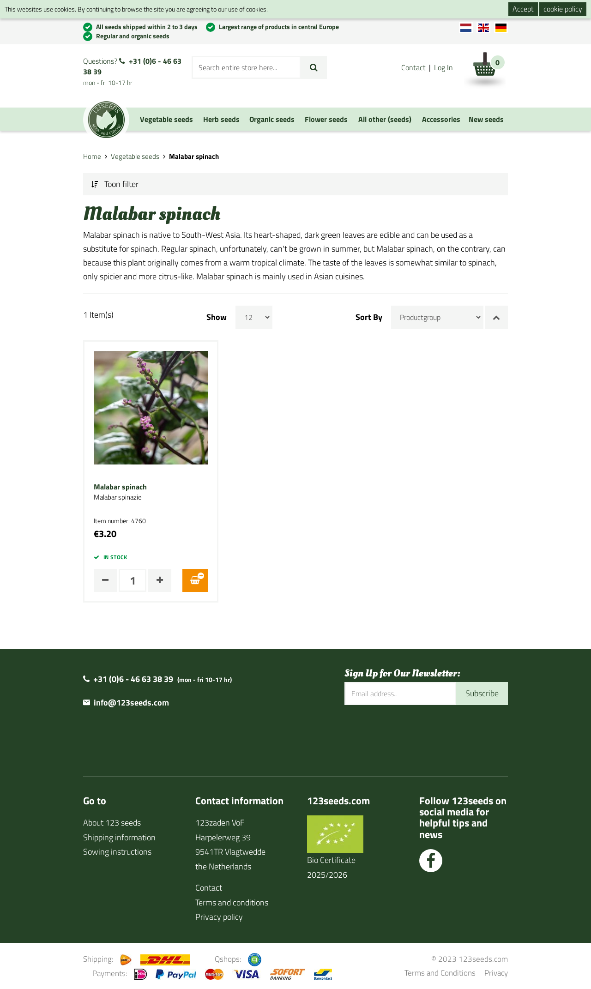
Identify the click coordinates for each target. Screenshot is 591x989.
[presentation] (414, 735)
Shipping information (119, 837)
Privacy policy (219, 917)
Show (216, 317)
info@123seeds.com (131, 702)
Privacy (496, 972)
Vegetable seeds (135, 156)
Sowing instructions (117, 851)
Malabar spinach (120, 487)
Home (92, 156)
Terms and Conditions (440, 972)
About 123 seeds (112, 822)
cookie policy (562, 8)
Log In (443, 67)
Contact (413, 67)
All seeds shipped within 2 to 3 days (147, 26)
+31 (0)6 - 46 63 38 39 (132, 66)
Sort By (369, 317)
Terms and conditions (231, 902)
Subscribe (482, 693)
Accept (523, 8)
